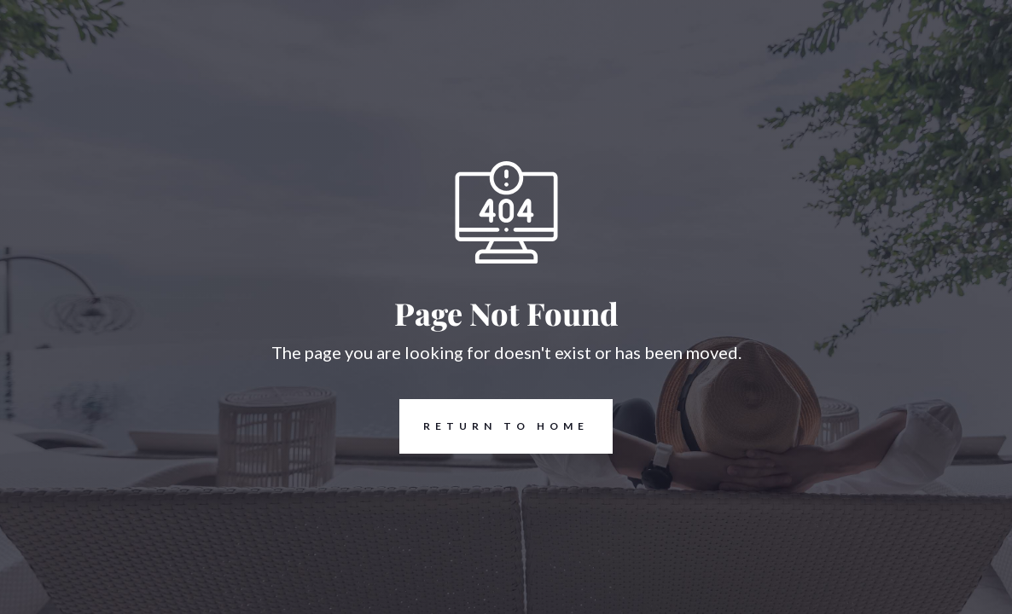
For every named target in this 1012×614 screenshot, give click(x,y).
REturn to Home (494, 426)
